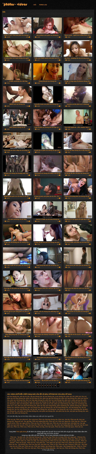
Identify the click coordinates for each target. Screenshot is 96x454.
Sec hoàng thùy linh (67, 425)
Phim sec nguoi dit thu (23, 423)
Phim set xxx (79, 427)
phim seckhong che (63, 405)
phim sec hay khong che (69, 398)
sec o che (69, 409)
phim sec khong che (21, 413)
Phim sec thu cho (36, 423)
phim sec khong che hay (43, 402)
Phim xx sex (54, 444)
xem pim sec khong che (77, 411)
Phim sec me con (80, 439)
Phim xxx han (75, 441)
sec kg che (33, 409)
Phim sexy (59, 446)
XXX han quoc (69, 427)
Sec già (82, 423)
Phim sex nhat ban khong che (48, 419)
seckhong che (77, 409)
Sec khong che (50, 446)
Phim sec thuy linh (31, 425)
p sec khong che (60, 396)
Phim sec (71, 439)
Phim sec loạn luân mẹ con (15, 425)
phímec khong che (76, 405)
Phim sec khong (6, 3)
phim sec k (68, 400)
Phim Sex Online (39, 446)
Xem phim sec (41, 442)
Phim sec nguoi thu (64, 421)
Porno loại (43, 4)
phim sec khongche (23, 404)
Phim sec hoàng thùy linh (40, 421)
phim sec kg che (77, 400)
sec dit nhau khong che (60, 407)
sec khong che (42, 409)
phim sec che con (81, 396)
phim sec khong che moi (75, 402)
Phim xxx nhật (31, 441)
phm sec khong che (34, 407)
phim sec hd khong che (17, 400)
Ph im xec (50, 425)
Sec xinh (57, 425)
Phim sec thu (31, 442)
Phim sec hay (47, 437)
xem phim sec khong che (47, 411)
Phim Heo (82, 448)
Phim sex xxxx (59, 427)
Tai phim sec (21, 437)
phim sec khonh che (36, 404)
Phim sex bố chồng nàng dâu (46, 448)
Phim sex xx (31, 427)
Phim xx (79, 446)
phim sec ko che (48, 404)
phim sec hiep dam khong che (35, 400)
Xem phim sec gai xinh (53, 442)
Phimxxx (71, 444)
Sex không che (23, 444)
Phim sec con (53, 421)
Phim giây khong (21, 431)
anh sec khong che (13, 396)
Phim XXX (65, 442)
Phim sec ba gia (21, 442)
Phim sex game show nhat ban (57, 439)
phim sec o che (12, 405)
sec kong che (61, 409)
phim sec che (70, 396)
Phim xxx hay (40, 427)
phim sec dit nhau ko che (34, 398)
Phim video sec (47, 423)
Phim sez (13, 437)
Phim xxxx (23, 427)
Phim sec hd (66, 441)
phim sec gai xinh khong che (52, 398)
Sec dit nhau (43, 439)
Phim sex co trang (57, 437)
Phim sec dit (74, 419)
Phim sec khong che (71, 448)
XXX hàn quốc (49, 427)
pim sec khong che (47, 407)
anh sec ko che (24, 396)
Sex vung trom (33, 419)
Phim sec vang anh (70, 437)
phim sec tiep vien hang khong (46, 405)
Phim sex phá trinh (22, 419)
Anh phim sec (75, 423)
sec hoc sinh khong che (22, 409)
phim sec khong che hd (59, 402)
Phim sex (61, 419)
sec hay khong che (75, 407)
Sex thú (67, 419)
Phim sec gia (11, 419)
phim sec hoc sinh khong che (54, 400)
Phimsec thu (81, 437)
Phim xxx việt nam (30, 448)
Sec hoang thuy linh (69, 446)
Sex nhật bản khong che (34, 437)
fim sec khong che (48, 396)
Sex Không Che (19, 448)
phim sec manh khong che (62, 404)
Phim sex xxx (29, 446)
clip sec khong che (36, 396)
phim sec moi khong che (79, 404)
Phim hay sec (75, 421)
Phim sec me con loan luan (61, 423)
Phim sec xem (42, 425)
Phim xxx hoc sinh (56, 441)
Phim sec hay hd (79, 425)
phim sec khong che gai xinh (26, 402)
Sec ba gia (12, 441)
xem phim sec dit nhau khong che (27, 411)
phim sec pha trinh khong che (27, 405)
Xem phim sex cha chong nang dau (27, 439)
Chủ (34, 4)
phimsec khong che (21, 407)
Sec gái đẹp (28, 421)
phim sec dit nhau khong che (16, 398)
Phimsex (12, 439)
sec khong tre (52, 409)
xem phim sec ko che (62, 411)
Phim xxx (17, 427)
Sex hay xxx (60, 448)
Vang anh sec (19, 421)
